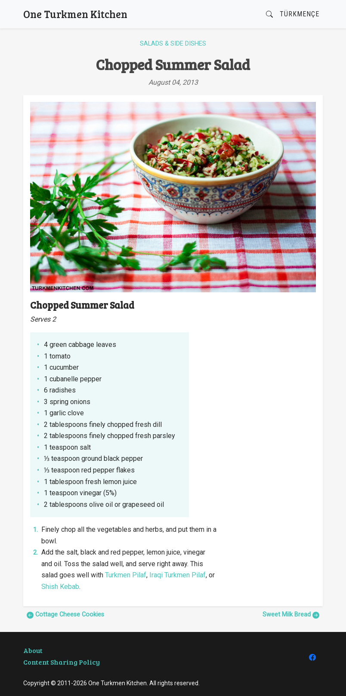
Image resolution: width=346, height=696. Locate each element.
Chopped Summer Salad (173, 64)
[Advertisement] (272, 342)
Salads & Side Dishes (173, 43)
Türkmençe (299, 14)
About (33, 650)
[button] (269, 14)
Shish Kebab (60, 587)
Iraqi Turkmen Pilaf (177, 575)
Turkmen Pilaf (125, 575)
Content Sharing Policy (61, 661)
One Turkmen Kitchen (75, 14)
